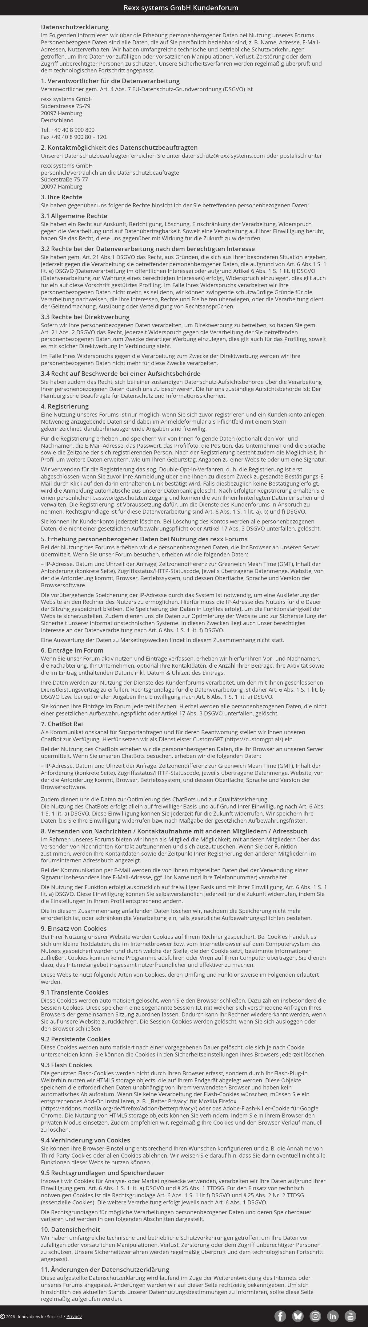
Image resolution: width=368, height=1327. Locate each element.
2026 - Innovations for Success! (31, 1316)
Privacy (74, 1316)
